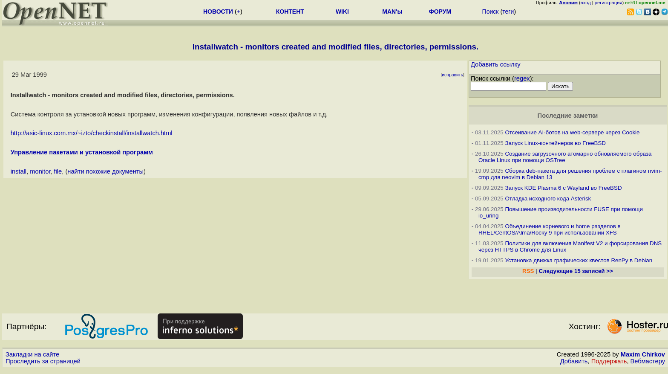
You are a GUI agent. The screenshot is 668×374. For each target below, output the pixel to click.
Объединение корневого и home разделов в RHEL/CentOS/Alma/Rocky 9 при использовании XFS (549, 229)
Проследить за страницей (43, 361)
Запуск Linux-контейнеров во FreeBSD (555, 143)
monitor (40, 171)
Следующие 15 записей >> (576, 271)
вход (586, 2)
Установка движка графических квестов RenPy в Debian (578, 260)
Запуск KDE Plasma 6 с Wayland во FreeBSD (563, 188)
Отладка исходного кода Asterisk (548, 198)
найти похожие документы (105, 171)
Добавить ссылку (496, 64)
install (18, 171)
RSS (528, 271)
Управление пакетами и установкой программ (82, 152)
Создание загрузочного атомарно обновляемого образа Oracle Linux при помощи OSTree (565, 157)
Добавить (574, 361)
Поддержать (609, 361)
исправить (452, 74)
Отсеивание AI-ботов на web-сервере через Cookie (572, 132)
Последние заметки (568, 115)
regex (522, 78)
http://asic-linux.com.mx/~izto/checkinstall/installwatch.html (92, 133)
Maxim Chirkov (643, 354)
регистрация (608, 2)
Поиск (490, 11)
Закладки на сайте (32, 354)
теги (508, 11)
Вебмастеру (648, 361)
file (58, 171)
